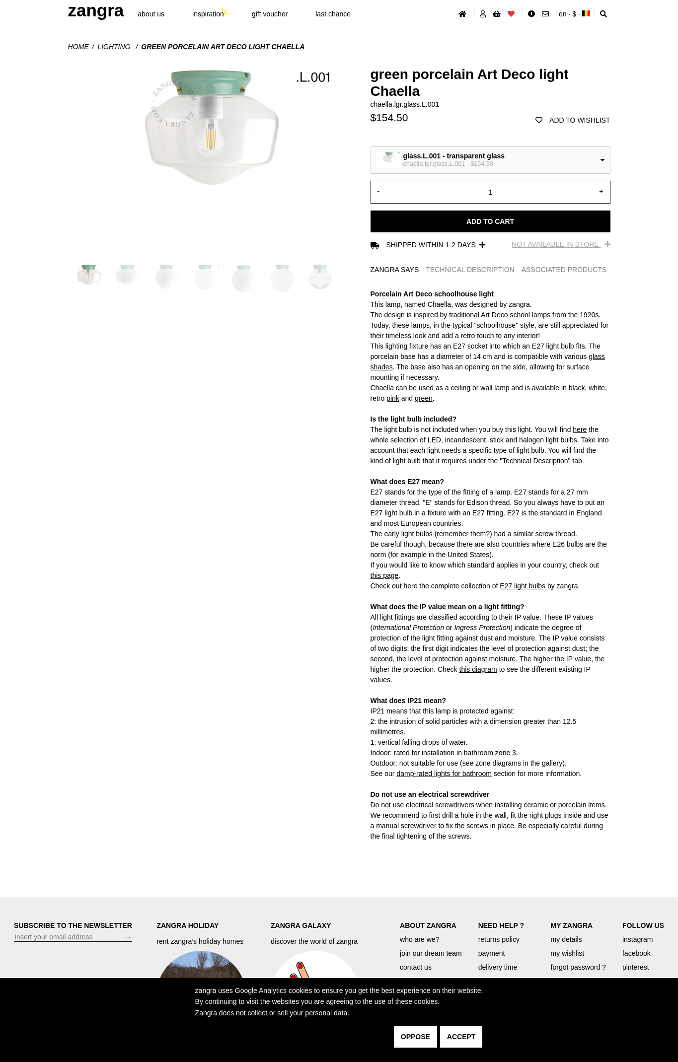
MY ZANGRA (572, 925)
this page (385, 575)
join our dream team (431, 953)
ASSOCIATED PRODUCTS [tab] (564, 270)
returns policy (499, 939)
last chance (333, 14)
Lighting (114, 47)
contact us (416, 967)
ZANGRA (96, 10)
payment (491, 953)
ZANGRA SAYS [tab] (395, 270)
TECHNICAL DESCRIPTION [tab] (470, 270)
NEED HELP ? (501, 925)
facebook (636, 953)
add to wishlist (572, 120)
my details (566, 939)
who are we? (419, 939)
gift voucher (270, 14)
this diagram (478, 669)
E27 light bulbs (522, 586)
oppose (415, 1037)
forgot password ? (578, 967)
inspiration (208, 14)
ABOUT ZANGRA (428, 925)
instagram (637, 939)
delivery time (498, 967)
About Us (151, 14)
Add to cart (490, 221)
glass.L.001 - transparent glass (454, 156)
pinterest (635, 967)
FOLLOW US (643, 925)
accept (461, 1037)
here (580, 429)
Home (78, 47)
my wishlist (568, 953)
